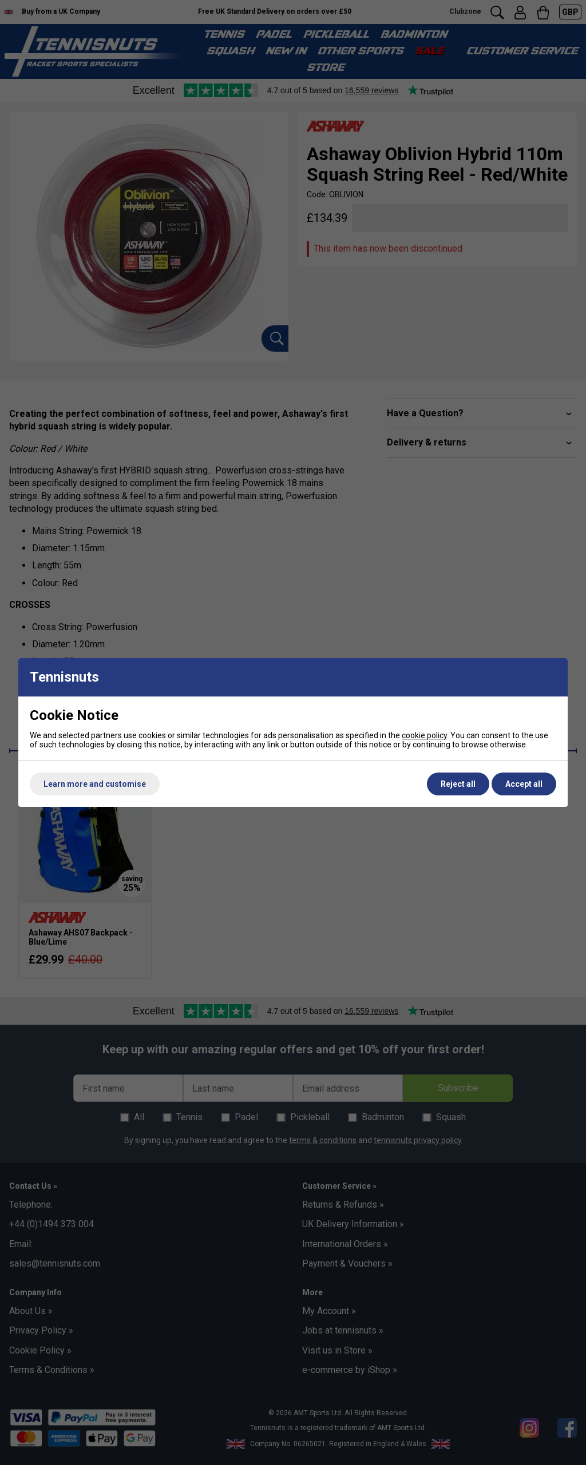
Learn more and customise (94, 784)
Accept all (524, 784)
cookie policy (424, 735)
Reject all (458, 784)
